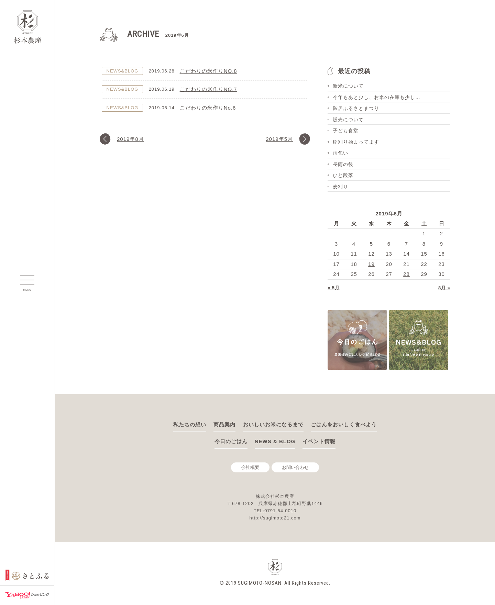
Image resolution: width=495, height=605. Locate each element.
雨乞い (340, 153)
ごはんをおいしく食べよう (344, 424)
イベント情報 (319, 441)
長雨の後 (343, 164)
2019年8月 (130, 139)
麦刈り (340, 186)
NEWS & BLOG (275, 441)
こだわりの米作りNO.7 (208, 89)
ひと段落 (343, 175)
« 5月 (334, 287)
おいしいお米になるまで (273, 424)
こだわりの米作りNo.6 (208, 108)
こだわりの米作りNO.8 (208, 71)
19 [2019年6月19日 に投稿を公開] (371, 264)
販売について (348, 119)
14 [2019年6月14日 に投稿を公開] (406, 254)
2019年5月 (279, 139)
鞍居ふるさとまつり (356, 108)
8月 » (444, 287)
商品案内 (224, 424)
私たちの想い (189, 424)
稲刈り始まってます (356, 142)
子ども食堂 (346, 130)
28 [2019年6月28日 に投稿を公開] (406, 274)
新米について (348, 86)
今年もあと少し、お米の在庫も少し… (376, 97)
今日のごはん (231, 441)
